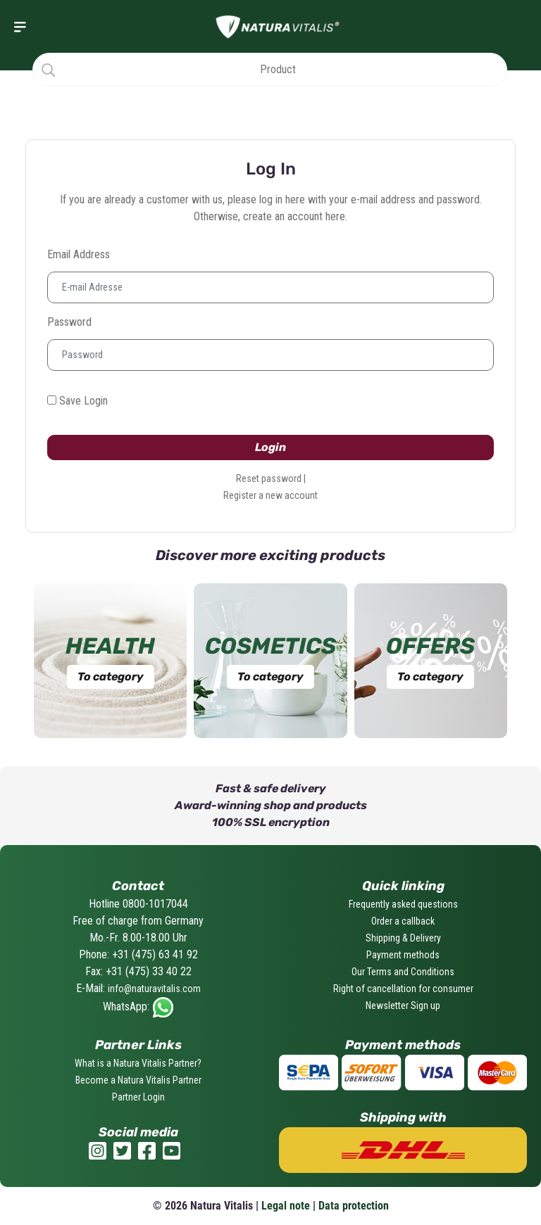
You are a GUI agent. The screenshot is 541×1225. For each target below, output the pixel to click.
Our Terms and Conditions (403, 971)
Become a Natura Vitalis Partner (138, 1080)
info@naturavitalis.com (154, 988)
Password (69, 322)
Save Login (77, 400)
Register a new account (270, 495)
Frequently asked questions (403, 904)
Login (270, 447)
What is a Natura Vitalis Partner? (138, 1063)
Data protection (353, 1205)
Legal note (285, 1205)
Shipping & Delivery (403, 938)
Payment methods (403, 954)
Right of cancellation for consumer (403, 988)
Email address (78, 254)
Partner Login (138, 1097)
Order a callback (403, 921)
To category (110, 676)
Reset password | (271, 478)
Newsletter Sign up (403, 1005)
